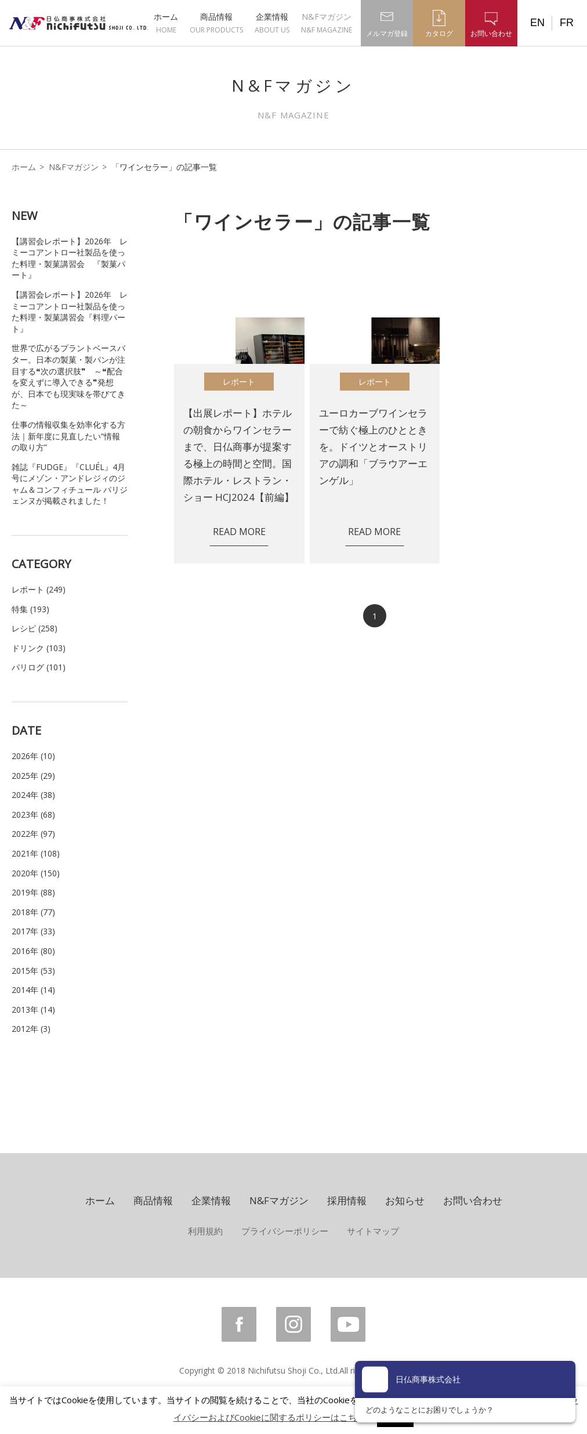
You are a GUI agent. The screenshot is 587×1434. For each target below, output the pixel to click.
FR (567, 22)
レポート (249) (39, 589)
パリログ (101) (39, 667)
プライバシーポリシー (284, 1231)
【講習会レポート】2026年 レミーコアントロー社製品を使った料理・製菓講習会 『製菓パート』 (70, 258)
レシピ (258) (34, 628)
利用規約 (205, 1231)
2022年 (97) (33, 833)
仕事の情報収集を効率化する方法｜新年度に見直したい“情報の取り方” (68, 436)
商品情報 (216, 23)
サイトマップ (373, 1231)
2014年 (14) (33, 989)
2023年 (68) (33, 814)
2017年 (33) (33, 931)
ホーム (166, 23)
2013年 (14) (33, 1009)
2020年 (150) (36, 873)
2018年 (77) (33, 912)
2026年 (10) (33, 755)
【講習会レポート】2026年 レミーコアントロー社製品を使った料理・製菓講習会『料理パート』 (70, 311)
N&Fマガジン (326, 23)
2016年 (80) (33, 950)
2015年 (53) (33, 970)
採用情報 (347, 1200)
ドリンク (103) (39, 647)
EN (537, 22)
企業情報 (272, 23)
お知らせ (405, 1200)
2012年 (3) (31, 1028)
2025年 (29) (33, 775)
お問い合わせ (472, 1200)
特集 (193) (30, 609)
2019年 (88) (33, 892)
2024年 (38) (33, 794)
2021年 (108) (36, 853)
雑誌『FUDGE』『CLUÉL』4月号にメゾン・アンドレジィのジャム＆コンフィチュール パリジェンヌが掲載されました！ (70, 484)
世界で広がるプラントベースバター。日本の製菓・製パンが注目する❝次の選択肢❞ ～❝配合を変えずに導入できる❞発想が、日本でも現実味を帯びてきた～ (68, 376)
